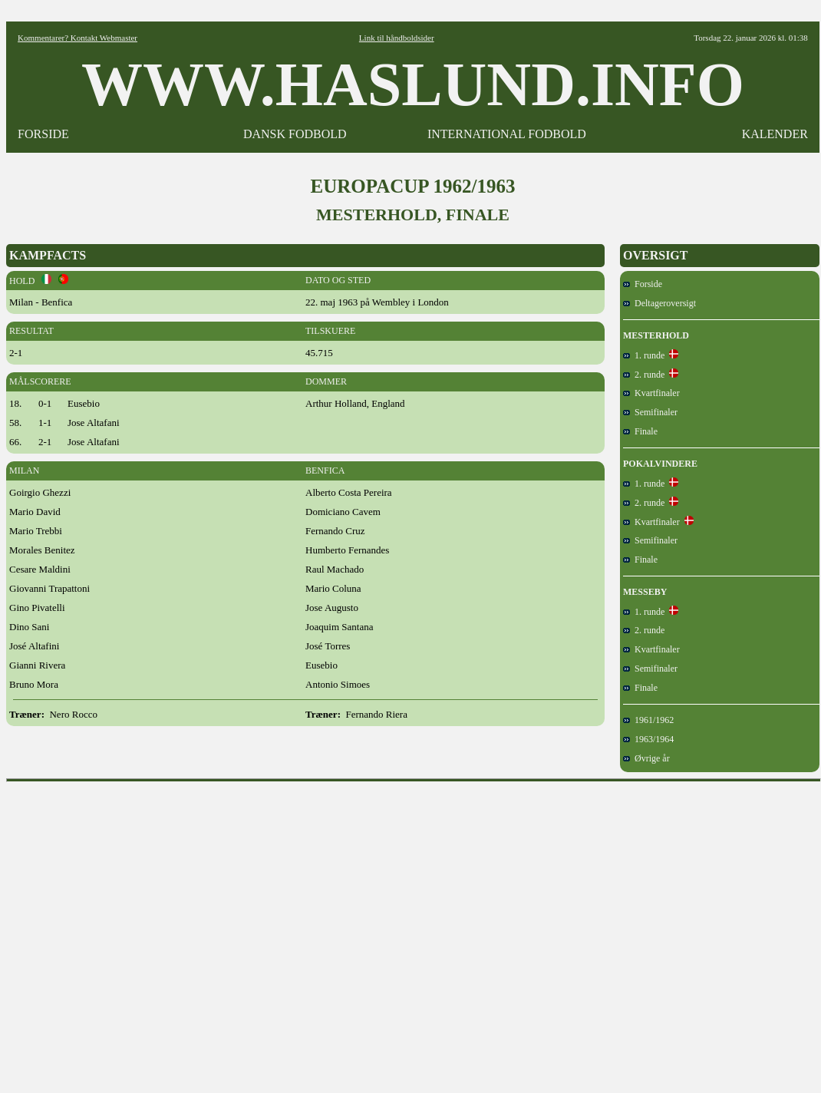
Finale (640, 431)
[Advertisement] (144, 932)
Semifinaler (650, 412)
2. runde (643, 374)
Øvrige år (646, 758)
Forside (642, 284)
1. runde (643, 355)
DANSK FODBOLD (295, 133)
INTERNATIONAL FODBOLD (506, 133)
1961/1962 (648, 720)
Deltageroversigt (659, 303)
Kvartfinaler (651, 393)
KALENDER (775, 133)
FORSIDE (43, 133)
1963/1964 (648, 739)
